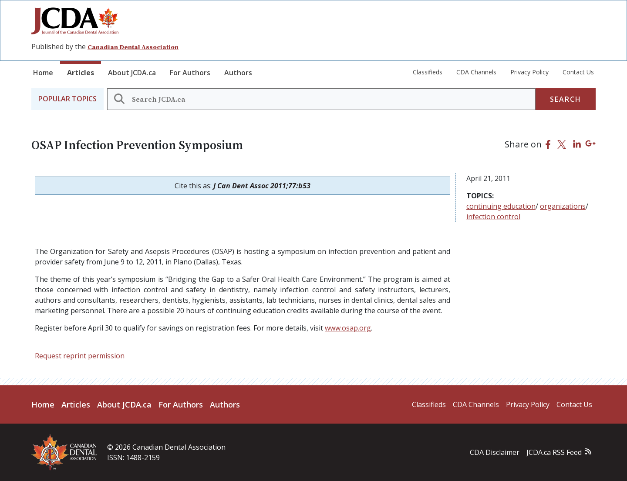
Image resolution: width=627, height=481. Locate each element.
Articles (80, 72)
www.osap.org (348, 328)
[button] (67, 99)
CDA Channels (476, 72)
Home (43, 72)
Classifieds (427, 72)
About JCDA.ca (132, 72)
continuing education (501, 206)
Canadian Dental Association (133, 47)
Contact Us (578, 72)
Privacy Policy (529, 72)
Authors (238, 72)
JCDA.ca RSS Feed (554, 452)
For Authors (190, 72)
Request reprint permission (80, 356)
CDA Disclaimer (494, 452)
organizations (563, 206)
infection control (493, 216)
